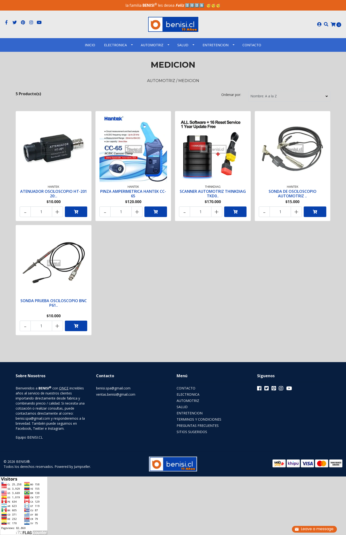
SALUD (182, 45)
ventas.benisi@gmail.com (115, 394)
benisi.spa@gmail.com (113, 388)
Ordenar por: (231, 94)
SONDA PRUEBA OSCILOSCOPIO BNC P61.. (53, 303)
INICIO (90, 45)
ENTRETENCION (216, 45)
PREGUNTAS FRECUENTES (198, 425)
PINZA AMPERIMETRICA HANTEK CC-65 (133, 194)
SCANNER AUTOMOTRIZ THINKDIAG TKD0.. (213, 194)
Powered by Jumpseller (72, 466)
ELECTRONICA (115, 45)
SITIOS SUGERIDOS (192, 431)
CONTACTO (186, 388)
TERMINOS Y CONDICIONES (199, 419)
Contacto (251, 45)
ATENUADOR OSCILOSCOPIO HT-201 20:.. (53, 194)
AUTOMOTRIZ (152, 45)
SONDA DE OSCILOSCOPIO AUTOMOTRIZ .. (292, 194)
